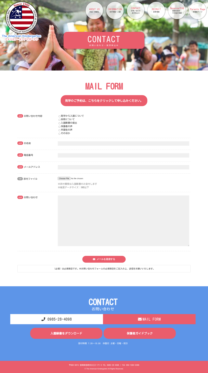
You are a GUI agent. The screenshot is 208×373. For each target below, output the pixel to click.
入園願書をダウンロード (66, 333)
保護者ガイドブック (140, 333)
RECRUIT (156, 10)
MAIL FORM (152, 319)
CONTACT (135, 10)
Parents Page (197, 10)
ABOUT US (94, 10)
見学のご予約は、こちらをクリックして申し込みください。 (104, 100)
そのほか (64, 133)
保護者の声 (65, 126)
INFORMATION (115, 10)
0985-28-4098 (60, 319)
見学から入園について (71, 116)
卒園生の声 (65, 130)
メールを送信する (106, 259)
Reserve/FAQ (177, 10)
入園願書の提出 (67, 123)
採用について (66, 119)
